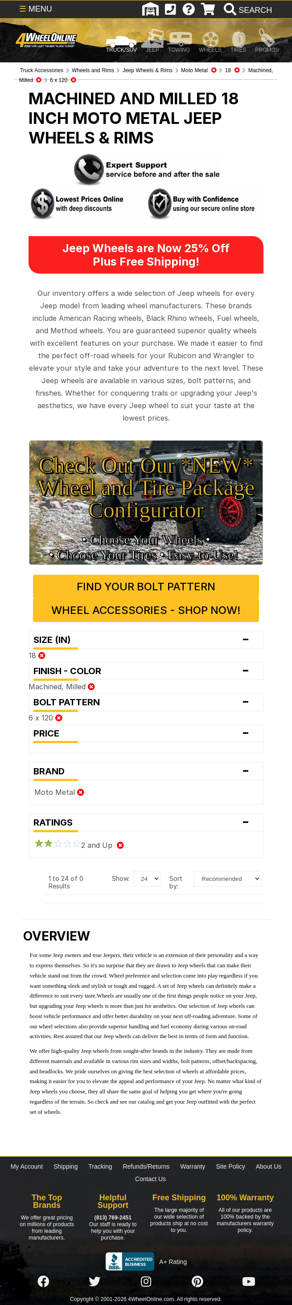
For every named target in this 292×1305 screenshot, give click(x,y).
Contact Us (150, 1178)
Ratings (146, 822)
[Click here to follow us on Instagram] (146, 1282)
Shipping (65, 1166)
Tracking (100, 1166)
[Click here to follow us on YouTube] (249, 1282)
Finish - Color (146, 671)
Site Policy (230, 1166)
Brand (146, 771)
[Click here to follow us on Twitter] (94, 1282)
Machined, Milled (62, 686)
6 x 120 (45, 717)
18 (37, 655)
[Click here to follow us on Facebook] (43, 1282)
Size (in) (146, 640)
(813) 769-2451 (113, 1218)
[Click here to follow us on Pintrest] (197, 1282)
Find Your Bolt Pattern (146, 586)
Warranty (192, 1166)
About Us (269, 1166)
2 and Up (79, 845)
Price (146, 733)
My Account (27, 1166)
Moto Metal (59, 792)
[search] (247, 10)
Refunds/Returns (146, 1166)
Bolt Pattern (146, 702)
